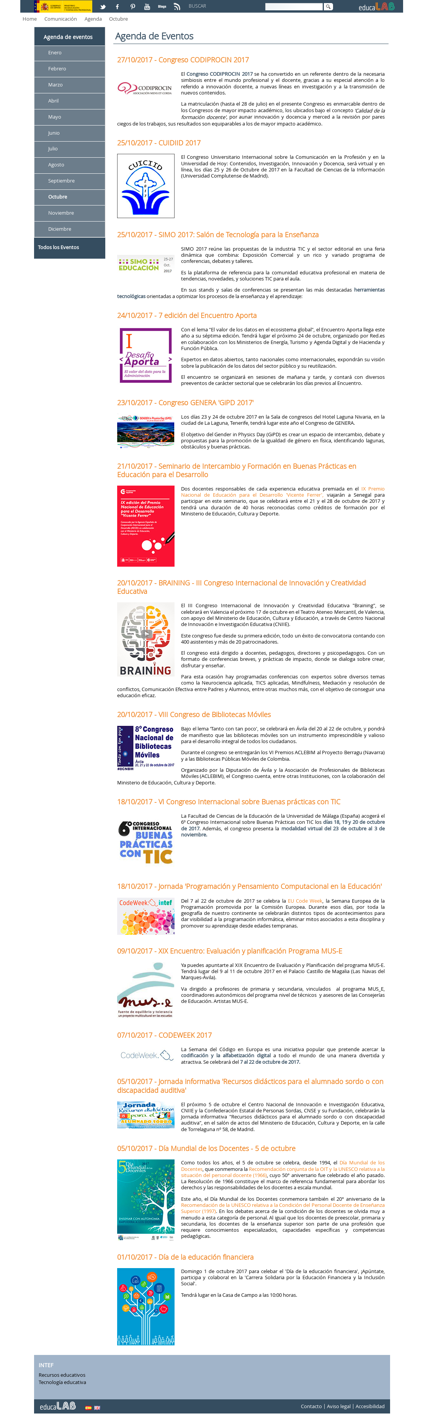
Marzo (55, 84)
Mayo (54, 116)
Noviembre (61, 212)
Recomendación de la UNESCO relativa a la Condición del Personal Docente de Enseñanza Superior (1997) (283, 1208)
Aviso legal (339, 1406)
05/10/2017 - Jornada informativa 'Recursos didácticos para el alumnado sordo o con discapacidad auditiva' (250, 1085)
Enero (55, 52)
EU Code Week (305, 900)
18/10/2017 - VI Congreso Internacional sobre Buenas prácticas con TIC (228, 801)
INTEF (46, 1365)
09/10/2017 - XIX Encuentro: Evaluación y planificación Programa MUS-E (229, 950)
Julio (53, 148)
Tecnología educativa (62, 1382)
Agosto (56, 164)
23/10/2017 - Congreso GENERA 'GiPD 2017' (185, 402)
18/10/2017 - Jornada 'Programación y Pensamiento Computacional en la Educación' (249, 886)
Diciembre (59, 228)
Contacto (311, 1406)
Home (30, 18)
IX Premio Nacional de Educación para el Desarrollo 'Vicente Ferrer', (283, 491)
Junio (54, 132)
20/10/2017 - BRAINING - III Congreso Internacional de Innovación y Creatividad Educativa (241, 587)
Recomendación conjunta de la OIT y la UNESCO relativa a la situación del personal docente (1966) (283, 1172)
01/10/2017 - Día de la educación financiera (185, 1257)
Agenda (93, 18)
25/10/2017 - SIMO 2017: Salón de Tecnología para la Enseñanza (218, 234)
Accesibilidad (370, 1406)
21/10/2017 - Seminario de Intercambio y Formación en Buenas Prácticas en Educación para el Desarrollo (236, 470)
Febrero (57, 68)
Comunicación (60, 18)
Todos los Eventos (58, 247)
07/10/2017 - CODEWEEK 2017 (164, 1035)
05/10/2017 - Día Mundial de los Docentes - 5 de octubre (206, 1148)
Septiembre (61, 181)
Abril (53, 100)
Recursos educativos (62, 1374)
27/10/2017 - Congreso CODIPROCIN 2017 (183, 59)
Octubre (118, 18)
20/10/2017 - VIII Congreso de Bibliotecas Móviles (194, 714)
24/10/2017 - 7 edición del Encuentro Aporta (187, 315)
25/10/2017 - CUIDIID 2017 (159, 142)
